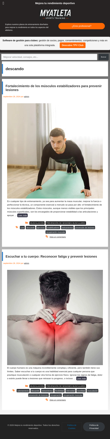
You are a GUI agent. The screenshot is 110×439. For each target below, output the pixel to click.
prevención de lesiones (84, 228)
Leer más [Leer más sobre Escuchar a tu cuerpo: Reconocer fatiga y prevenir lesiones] (81, 378)
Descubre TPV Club (72, 45)
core (22, 228)
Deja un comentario (58, 237)
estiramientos (67, 228)
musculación (92, 391)
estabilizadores (53, 228)
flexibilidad (59, 391)
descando (30, 228)
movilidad (81, 391)
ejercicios (41, 228)
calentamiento (23, 391)
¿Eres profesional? (81, 26)
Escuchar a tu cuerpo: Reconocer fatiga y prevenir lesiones (51, 256)
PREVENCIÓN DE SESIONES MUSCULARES (65, 223)
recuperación (55, 395)
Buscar (103, 57)
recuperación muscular (55, 232)
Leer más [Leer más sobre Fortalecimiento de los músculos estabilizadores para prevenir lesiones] (22, 215)
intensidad (70, 391)
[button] (72, 426)
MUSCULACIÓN (37, 223)
